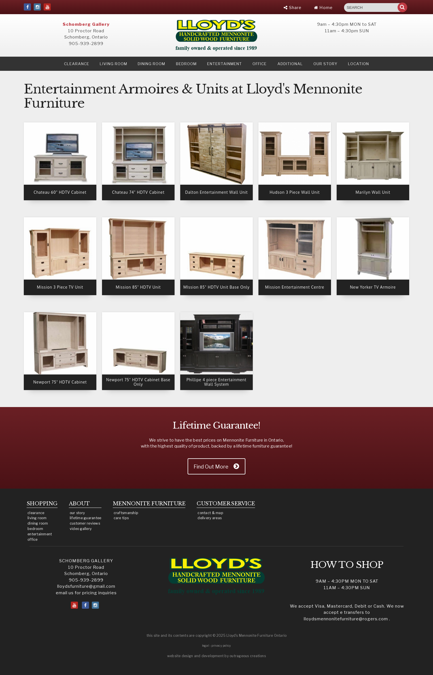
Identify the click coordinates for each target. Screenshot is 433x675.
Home (323, 7)
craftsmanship (126, 513)
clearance (76, 63)
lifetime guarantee (85, 518)
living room (36, 518)
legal (205, 646)
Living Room (113, 63)
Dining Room (151, 63)
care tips (121, 518)
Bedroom (186, 63)
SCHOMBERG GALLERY (86, 560)
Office (259, 63)
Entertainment (224, 63)
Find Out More (211, 466)
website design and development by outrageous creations (216, 656)
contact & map (210, 513)
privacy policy (221, 646)
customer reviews (85, 523)
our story (325, 63)
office (32, 539)
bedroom (35, 529)
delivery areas (210, 518)
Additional (290, 63)
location (358, 63)
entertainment (39, 534)
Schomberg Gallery (86, 24)
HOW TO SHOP (347, 564)
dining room (37, 523)
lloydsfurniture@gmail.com (86, 586)
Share (293, 7)
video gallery (81, 529)
